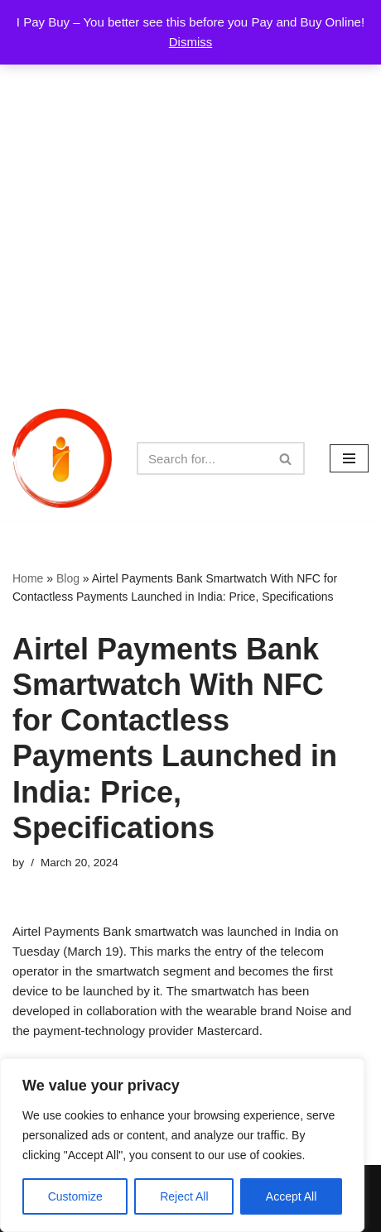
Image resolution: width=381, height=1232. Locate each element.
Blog (68, 578)
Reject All (184, 1196)
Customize (75, 1196)
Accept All (291, 1196)
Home (27, 578)
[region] (182, 1145)
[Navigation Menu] (349, 458)
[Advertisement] (190, 198)
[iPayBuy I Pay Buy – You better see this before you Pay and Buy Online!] (62, 458)
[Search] (202, 458)
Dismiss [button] (191, 42)
